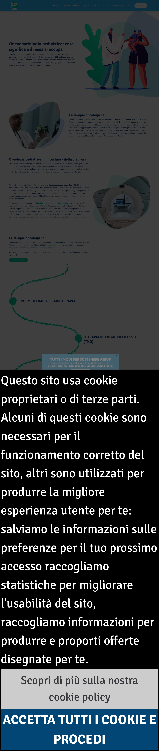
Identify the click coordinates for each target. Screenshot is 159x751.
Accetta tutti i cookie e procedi (79, 729)
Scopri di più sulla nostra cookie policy (79, 689)
